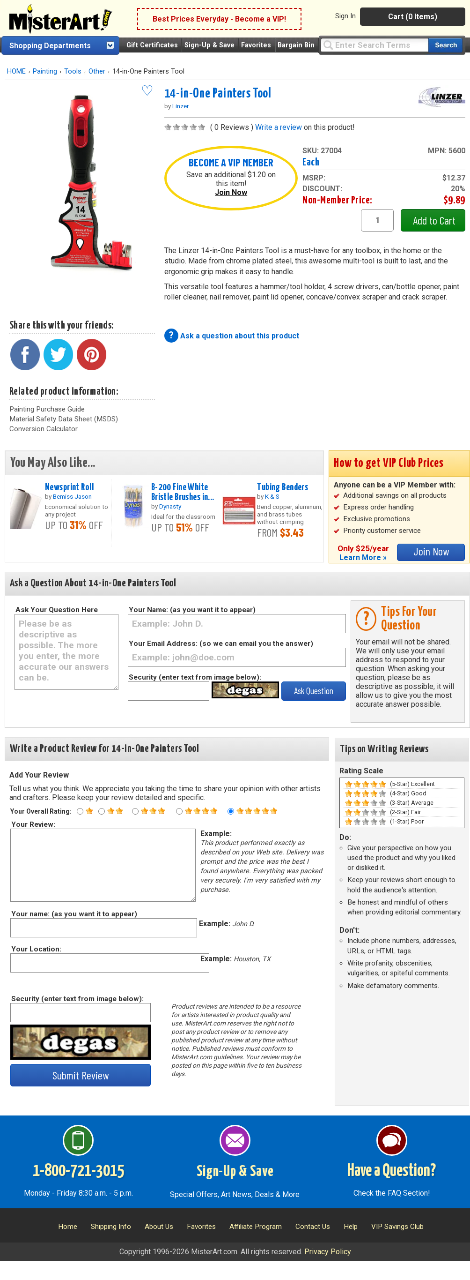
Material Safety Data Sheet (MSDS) (63, 419)
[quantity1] (377, 220)
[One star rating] (80, 811)
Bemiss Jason (72, 496)
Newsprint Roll (69, 487)
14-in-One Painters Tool (218, 93)
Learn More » (363, 557)
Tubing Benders (282, 487)
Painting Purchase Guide (47, 409)
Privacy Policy (327, 1251)
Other (96, 71)
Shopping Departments (50, 45)
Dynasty (170, 506)
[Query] (374, 45)
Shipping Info (111, 1226)
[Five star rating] (230, 811)
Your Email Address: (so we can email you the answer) (221, 643)
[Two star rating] (101, 811)
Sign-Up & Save (209, 45)
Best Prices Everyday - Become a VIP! (219, 19)
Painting (45, 71)
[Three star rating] (135, 811)
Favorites (256, 45)
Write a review (278, 127)
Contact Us (312, 1226)
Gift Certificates (152, 45)
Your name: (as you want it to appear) (73, 914)
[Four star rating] (179, 811)
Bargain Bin (296, 45)
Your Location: (35, 949)
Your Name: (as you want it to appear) (192, 610)
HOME (16, 71)
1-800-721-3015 (78, 1171)
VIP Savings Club (397, 1226)
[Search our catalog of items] (445, 45)
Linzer (180, 106)
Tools (72, 71)
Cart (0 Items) (412, 16)
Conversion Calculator (43, 429)
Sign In (345, 16)
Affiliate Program (255, 1226)
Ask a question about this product (239, 335)
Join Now (231, 192)
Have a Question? (391, 1171)
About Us (159, 1226)
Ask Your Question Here (56, 610)
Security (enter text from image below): (195, 677)
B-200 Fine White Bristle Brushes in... (182, 492)
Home (67, 1226)
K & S (272, 496)
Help (351, 1226)
